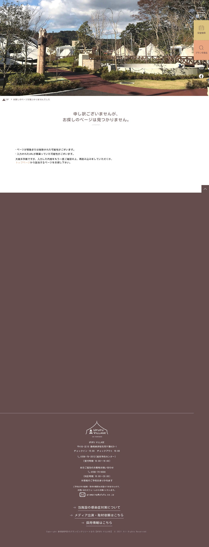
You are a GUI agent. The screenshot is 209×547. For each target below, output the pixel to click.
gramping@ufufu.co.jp (100, 494)
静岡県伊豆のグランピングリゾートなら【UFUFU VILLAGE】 (85, 531)
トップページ (23, 162)
